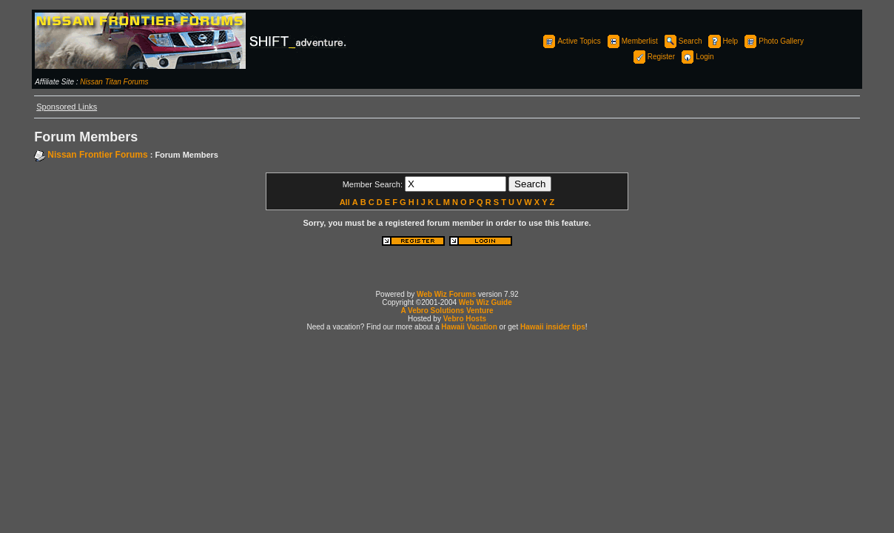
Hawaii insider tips (552, 327)
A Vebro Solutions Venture (446, 310)
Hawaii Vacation (469, 327)
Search (682, 41)
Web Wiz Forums (446, 294)
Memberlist (631, 41)
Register (653, 57)
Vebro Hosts (464, 319)
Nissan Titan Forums (114, 82)
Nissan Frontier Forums (97, 155)
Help (723, 41)
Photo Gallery (773, 41)
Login (696, 57)
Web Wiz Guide (485, 302)
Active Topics (570, 41)
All (345, 202)
